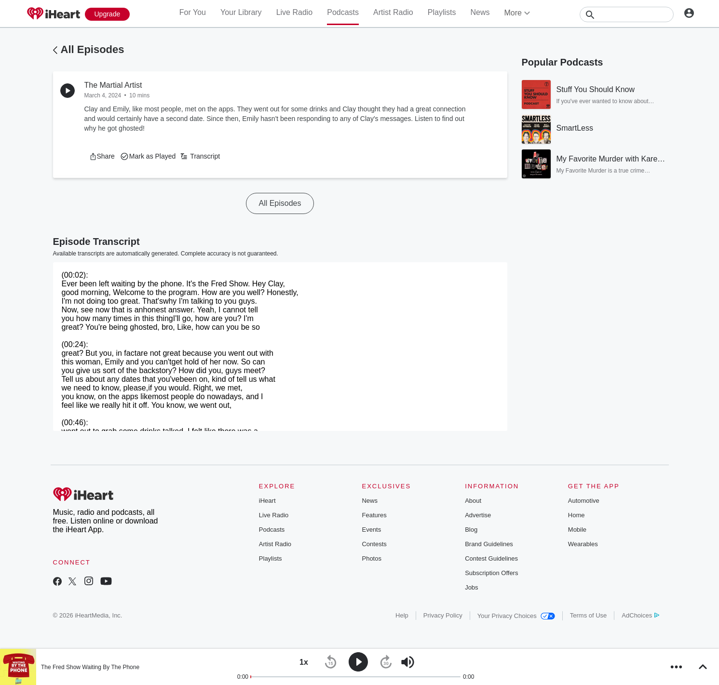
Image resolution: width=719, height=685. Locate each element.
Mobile (577, 529)
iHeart (267, 500)
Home (576, 515)
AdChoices (640, 615)
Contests (374, 544)
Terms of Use (588, 615)
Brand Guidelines (489, 544)
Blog (471, 529)
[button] (102, 156)
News (479, 12)
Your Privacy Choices (516, 615)
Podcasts (343, 12)
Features (374, 515)
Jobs (471, 587)
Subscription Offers (491, 573)
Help (401, 615)
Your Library (241, 12)
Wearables (583, 544)
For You (192, 12)
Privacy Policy (442, 615)
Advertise (478, 515)
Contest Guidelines (491, 558)
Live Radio (294, 12)
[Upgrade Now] (107, 14)
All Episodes (92, 49)
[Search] (627, 14)
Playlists (442, 12)
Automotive (583, 500)
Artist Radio (393, 12)
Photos (371, 558)
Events (371, 529)
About (473, 500)
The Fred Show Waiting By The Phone (90, 667)
